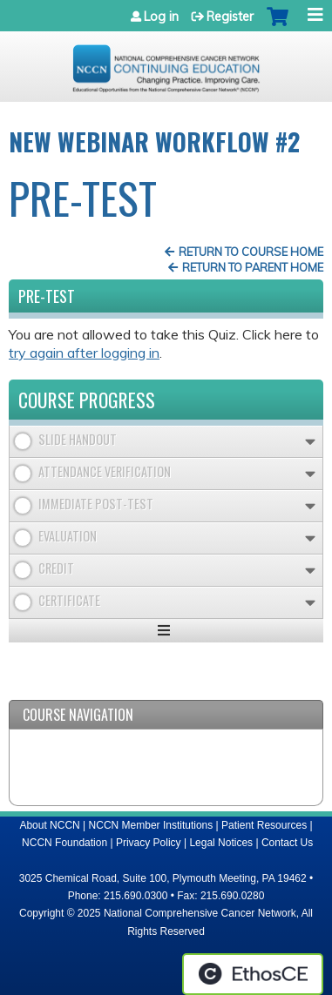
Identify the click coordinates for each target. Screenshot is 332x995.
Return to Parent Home (252, 267)
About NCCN (49, 825)
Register (230, 16)
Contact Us (287, 843)
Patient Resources (264, 825)
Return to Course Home (251, 252)
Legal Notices (221, 843)
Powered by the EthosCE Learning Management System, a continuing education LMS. (252, 974)
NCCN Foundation (64, 843)
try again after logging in (84, 352)
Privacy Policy (148, 843)
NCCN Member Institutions (151, 825)
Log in (161, 16)
